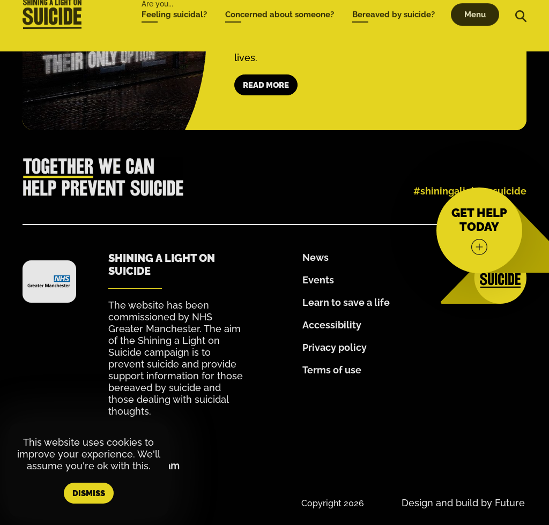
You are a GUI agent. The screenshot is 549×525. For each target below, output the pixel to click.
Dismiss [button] (88, 493)
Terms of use (331, 370)
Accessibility (331, 325)
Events (318, 280)
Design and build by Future (463, 502)
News (315, 257)
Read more (266, 85)
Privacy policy (334, 347)
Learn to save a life (346, 302)
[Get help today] (479, 230)
